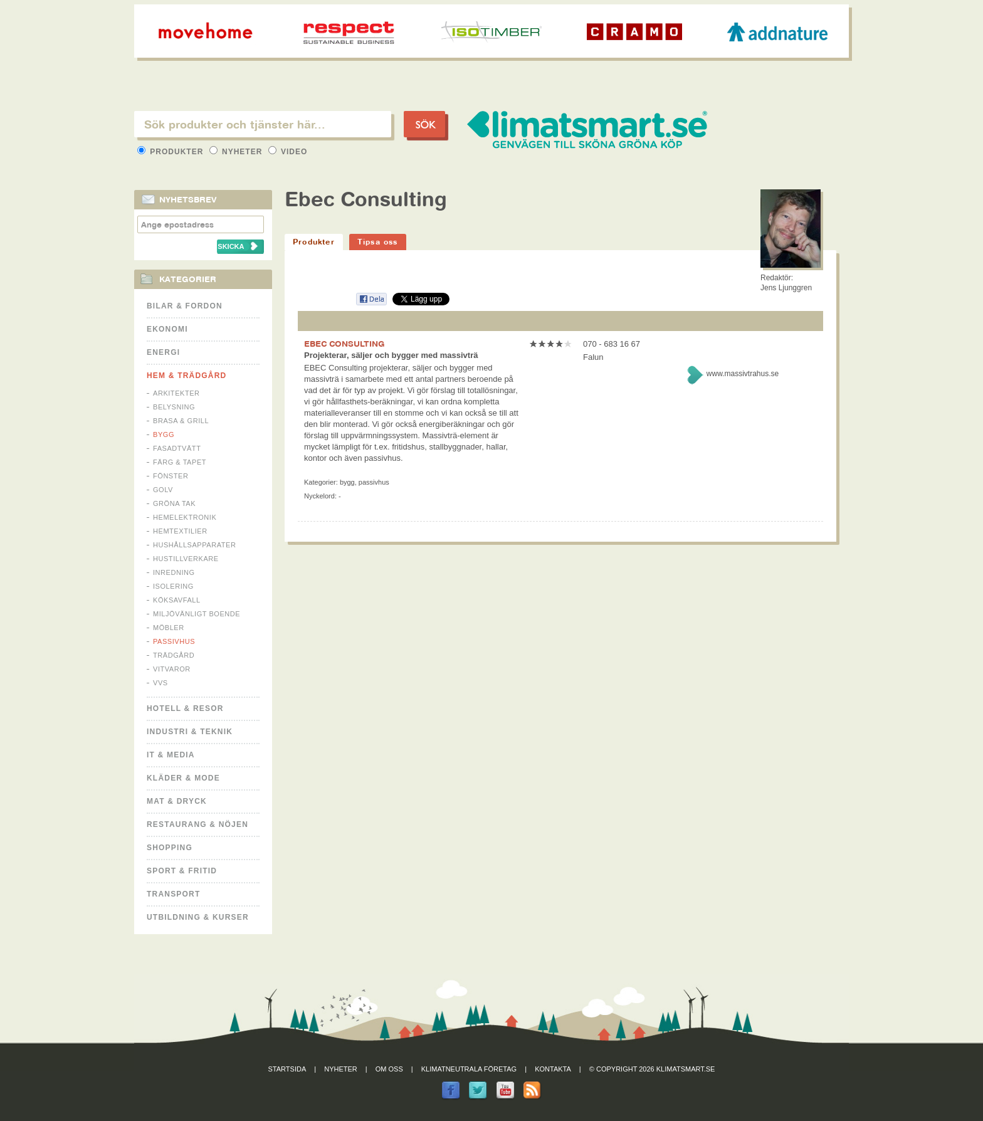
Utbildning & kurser (198, 917)
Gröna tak (174, 503)
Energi (163, 352)
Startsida (287, 1069)
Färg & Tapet (179, 462)
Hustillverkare (186, 558)
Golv (163, 489)
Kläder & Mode (183, 778)
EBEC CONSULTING (344, 344)
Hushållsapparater (194, 545)
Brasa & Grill (181, 420)
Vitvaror (172, 669)
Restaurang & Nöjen (197, 824)
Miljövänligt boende (196, 614)
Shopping (169, 847)
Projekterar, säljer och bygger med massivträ (391, 355)
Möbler (168, 627)
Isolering (173, 586)
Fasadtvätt (177, 448)
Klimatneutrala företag (469, 1069)
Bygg (163, 434)
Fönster (170, 476)
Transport (173, 894)
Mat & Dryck (177, 801)
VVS (160, 683)
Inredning (174, 572)
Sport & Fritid (182, 870)
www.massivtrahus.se (743, 373)
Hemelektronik (184, 517)
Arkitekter (176, 393)
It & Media (171, 754)
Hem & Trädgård (186, 375)
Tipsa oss (377, 241)
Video (288, 151)
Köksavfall (177, 600)
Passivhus (174, 641)
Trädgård (173, 655)
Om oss (389, 1069)
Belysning (174, 407)
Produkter (171, 151)
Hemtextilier (180, 531)
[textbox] (262, 124)
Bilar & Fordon (185, 306)
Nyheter (237, 151)
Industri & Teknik (190, 731)
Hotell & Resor (185, 708)
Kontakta (553, 1069)
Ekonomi (167, 329)
